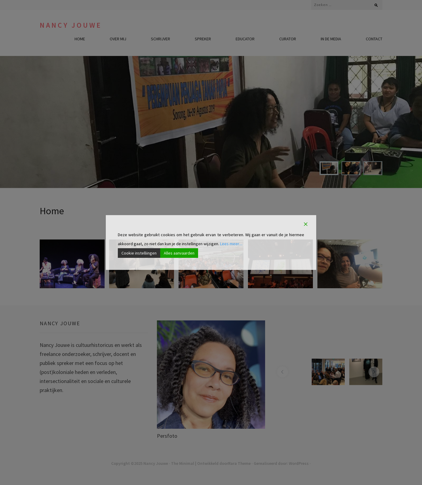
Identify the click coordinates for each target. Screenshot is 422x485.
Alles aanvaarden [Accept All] (179, 253)
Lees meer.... (231, 243)
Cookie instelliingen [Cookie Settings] (139, 253)
